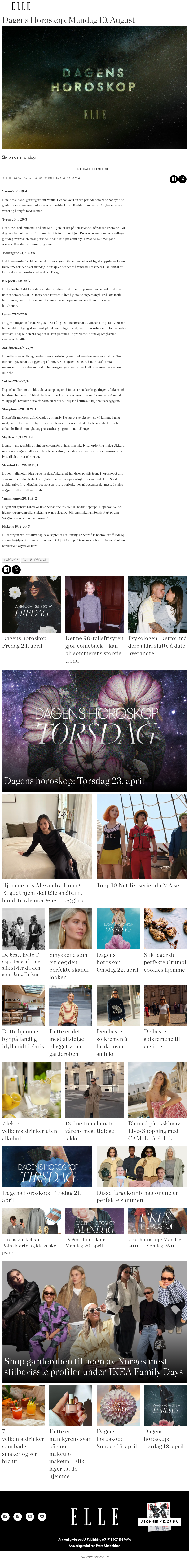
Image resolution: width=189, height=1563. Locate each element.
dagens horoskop (35, 560)
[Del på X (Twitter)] (182, 179)
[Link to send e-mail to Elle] (42, 1517)
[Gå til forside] (21, 6)
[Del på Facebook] (174, 179)
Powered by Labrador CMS (95, 1557)
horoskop (11, 560)
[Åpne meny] (5, 6)
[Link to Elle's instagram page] (5, 1517)
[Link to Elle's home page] (94, 1516)
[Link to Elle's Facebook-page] (17, 1517)
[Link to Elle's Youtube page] (30, 1517)
